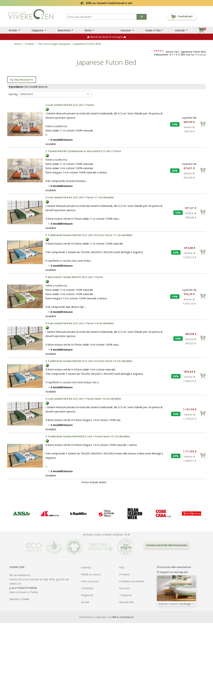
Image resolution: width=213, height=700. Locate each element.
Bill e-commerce (123, 619)
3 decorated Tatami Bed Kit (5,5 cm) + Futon (74, 278)
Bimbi (88, 30)
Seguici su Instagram (172, 574)
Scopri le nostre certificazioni (166, 547)
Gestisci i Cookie (19, 601)
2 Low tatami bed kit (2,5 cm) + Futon (69, 106)
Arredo (13, 30)
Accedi (85, 604)
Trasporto (125, 597)
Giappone (38, 30)
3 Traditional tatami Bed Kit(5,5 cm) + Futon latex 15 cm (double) (87, 438)
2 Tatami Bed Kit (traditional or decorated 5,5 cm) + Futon (83, 153)
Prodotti (29, 45)
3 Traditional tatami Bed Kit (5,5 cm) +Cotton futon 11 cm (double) (88, 236)
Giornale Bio (126, 604)
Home (17, 45)
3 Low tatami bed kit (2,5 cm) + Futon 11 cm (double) (79, 199)
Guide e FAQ (153, 30)
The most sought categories (54, 45)
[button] (141, 17)
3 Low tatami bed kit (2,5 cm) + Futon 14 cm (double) (79, 325)
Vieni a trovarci (90, 583)
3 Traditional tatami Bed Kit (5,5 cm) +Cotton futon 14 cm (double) (88, 362)
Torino (34, 594)
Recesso (124, 590)
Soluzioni (126, 30)
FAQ (121, 569)
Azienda (180, 30)
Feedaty (200, 56)
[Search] (101, 17)
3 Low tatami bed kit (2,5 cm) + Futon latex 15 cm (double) (83, 400)
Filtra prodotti (21, 81)
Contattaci (87, 590)
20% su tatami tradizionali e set (107, 3)
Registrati (87, 597)
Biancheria (64, 30)
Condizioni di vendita (131, 583)
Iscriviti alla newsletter (174, 569)
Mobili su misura (91, 576)
